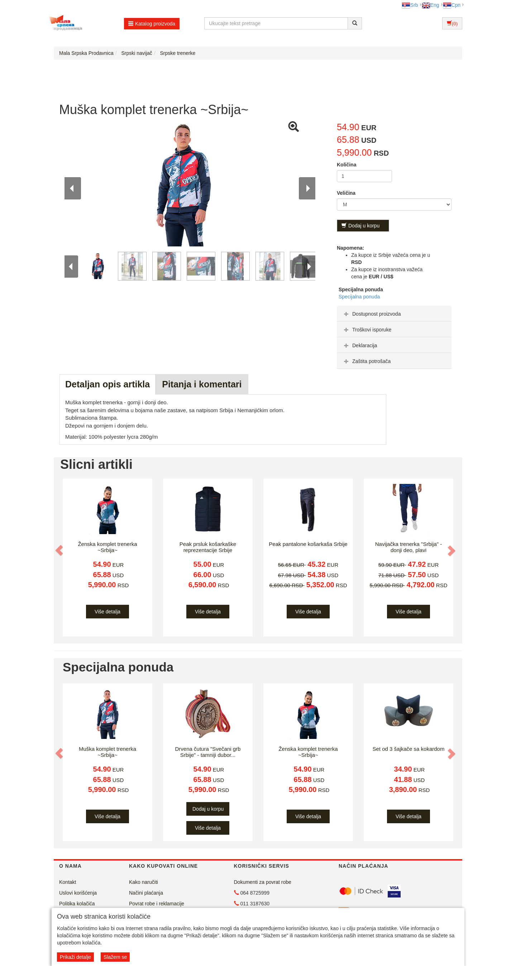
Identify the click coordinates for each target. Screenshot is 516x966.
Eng (430, 5)
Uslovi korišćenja (78, 893)
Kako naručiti (143, 882)
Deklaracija (359, 345)
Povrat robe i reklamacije (156, 903)
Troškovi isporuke (366, 330)
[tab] (394, 313)
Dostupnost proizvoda (371, 314)
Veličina (346, 193)
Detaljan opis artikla (107, 384)
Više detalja (107, 611)
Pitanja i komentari (202, 384)
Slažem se (115, 957)
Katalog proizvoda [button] (151, 24)
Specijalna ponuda (359, 297)
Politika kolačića (77, 903)
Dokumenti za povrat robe (262, 882)
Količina (346, 165)
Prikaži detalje (75, 957)
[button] (60, 550)
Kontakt (67, 882)
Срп (451, 5)
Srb (410, 5)
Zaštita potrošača (366, 361)
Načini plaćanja (146, 893)
